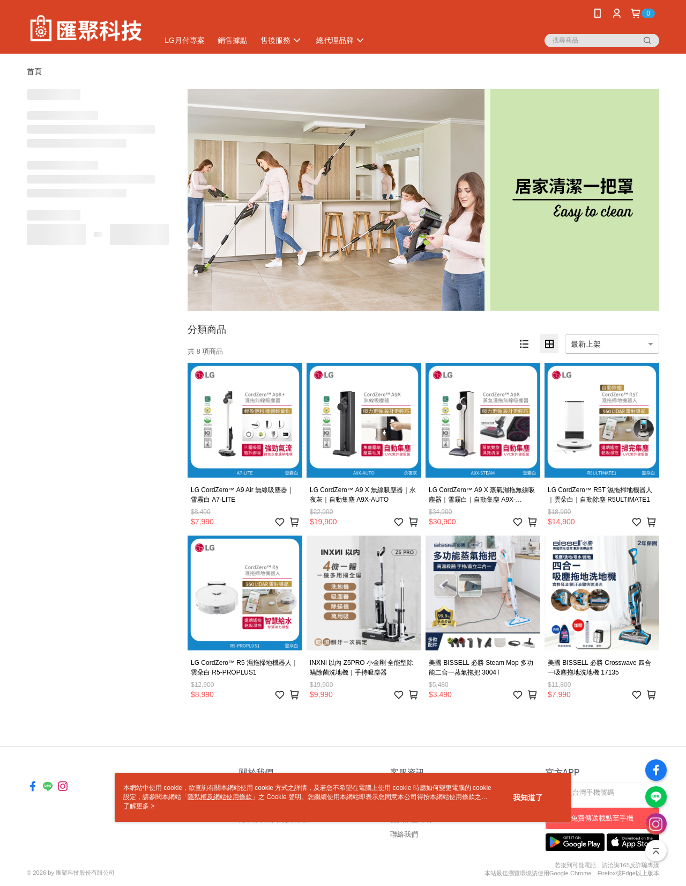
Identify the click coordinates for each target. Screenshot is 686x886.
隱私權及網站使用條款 (220, 797)
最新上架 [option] (586, 344)
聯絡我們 (404, 834)
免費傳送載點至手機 (602, 818)
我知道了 (528, 797)
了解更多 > (138, 806)
